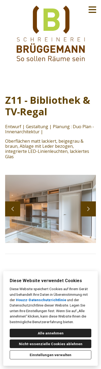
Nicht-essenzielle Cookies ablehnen (50, 344)
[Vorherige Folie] (12, 208)
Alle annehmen (51, 333)
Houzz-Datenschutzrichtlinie (41, 300)
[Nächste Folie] (88, 208)
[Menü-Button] (92, 9)
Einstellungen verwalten (50, 355)
